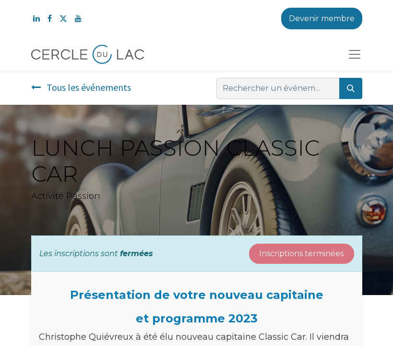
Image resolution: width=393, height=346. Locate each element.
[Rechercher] (350, 88)
